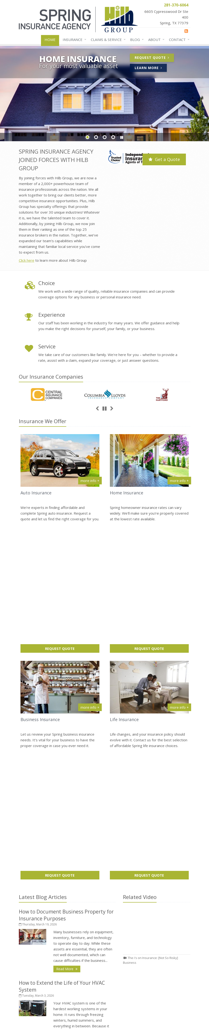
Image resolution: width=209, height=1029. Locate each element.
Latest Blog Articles (43, 643)
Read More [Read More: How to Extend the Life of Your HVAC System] (68, 797)
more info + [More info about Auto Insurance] (90, 480)
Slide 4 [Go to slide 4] (113, 137)
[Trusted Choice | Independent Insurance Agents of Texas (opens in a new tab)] (129, 157)
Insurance (73, 39)
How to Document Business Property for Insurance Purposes (149, 860)
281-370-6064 (128, 940)
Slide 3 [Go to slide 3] (105, 137)
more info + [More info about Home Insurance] (179, 480)
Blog (136, 39)
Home (50, 39)
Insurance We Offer (42, 421)
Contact (178, 39)
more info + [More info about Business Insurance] (90, 580)
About (155, 39)
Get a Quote (164, 159)
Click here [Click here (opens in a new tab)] (26, 260)
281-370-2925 (128, 947)
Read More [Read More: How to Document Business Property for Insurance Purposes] (68, 715)
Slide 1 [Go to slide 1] (87, 137)
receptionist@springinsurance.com (144, 954)
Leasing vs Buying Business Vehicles (149, 889)
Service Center (60, 946)
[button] (121, 137)
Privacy (99, 1013)
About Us (60, 929)
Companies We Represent (60, 971)
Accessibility (142, 1013)
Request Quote (154, 58)
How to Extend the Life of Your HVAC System (149, 876)
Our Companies (51, 376)
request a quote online (79, 867)
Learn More (151, 68)
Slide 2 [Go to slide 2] (96, 137)
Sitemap (71, 889)
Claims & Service (107, 39)
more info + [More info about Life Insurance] (179, 580)
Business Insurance (40, 593)
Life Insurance (124, 593)
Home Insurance (126, 493)
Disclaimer (118, 1013)
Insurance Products (60, 954)
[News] (186, 31)
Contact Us (60, 937)
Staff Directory (60, 979)
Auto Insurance (35, 493)
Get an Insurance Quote (60, 962)
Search (82, 1013)
